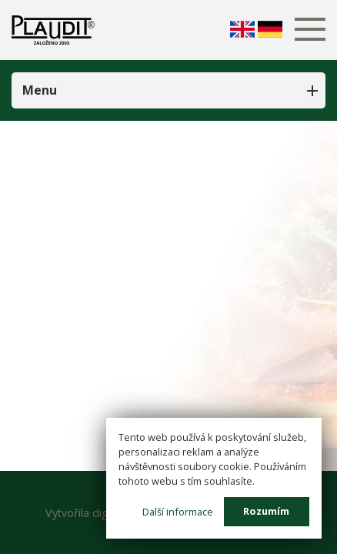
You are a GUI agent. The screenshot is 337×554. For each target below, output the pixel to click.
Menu (39, 90)
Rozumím (266, 511)
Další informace (177, 511)
